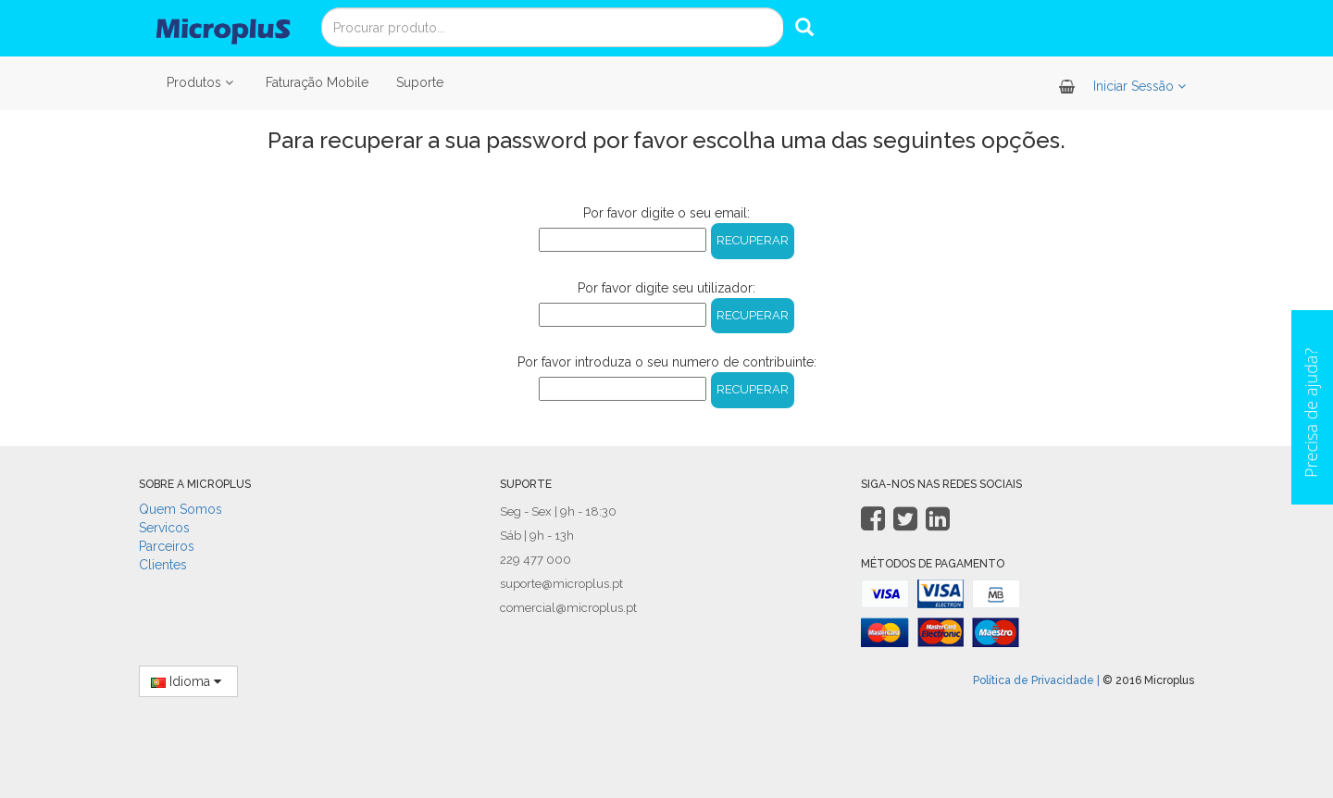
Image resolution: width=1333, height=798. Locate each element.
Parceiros (166, 546)
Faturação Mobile (317, 82)
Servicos (164, 527)
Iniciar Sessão (1141, 86)
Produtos (202, 82)
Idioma (188, 681)
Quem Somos (180, 509)
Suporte (419, 82)
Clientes (163, 564)
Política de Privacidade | (1036, 680)
